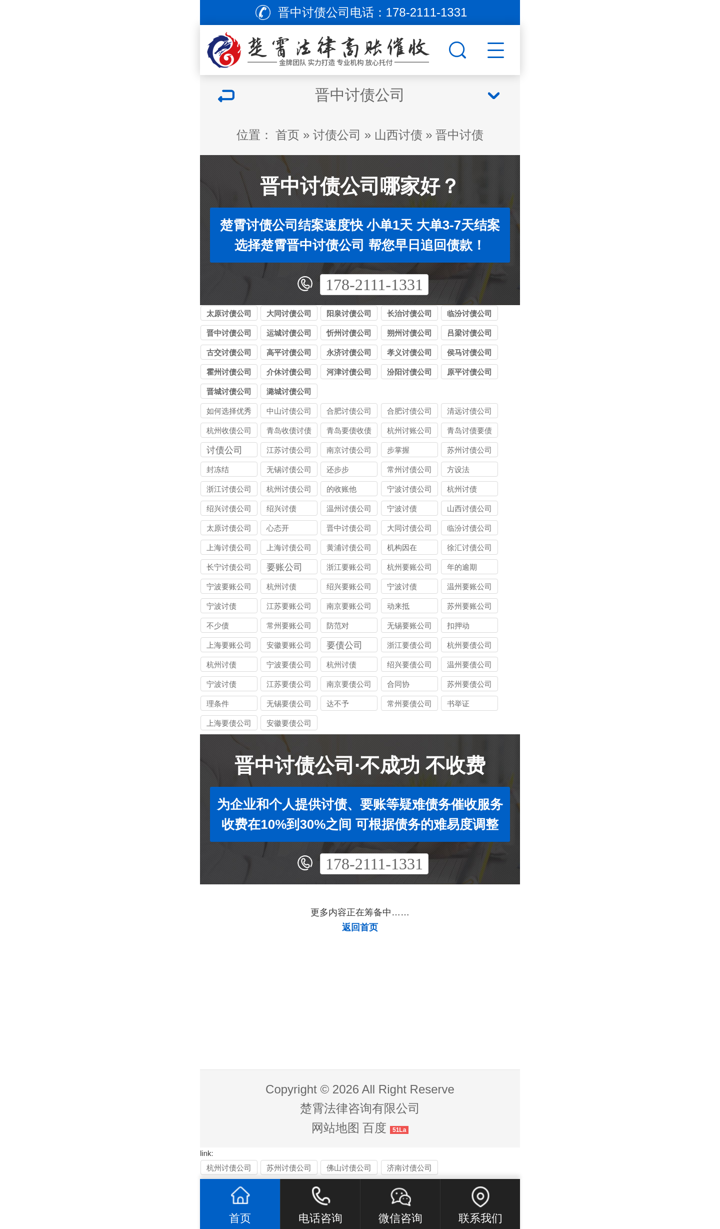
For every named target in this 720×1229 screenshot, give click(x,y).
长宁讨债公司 (229, 567)
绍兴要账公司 (349, 586)
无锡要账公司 (409, 625)
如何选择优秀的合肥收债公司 (229, 412)
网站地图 (336, 1127)
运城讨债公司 (289, 333)
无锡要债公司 (289, 703)
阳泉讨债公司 (349, 313)
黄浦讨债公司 (349, 547)
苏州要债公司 (469, 684)
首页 (288, 135)
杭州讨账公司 (409, 430)
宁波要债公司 (289, 664)
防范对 (337, 625)
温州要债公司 (469, 664)
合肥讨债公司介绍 (349, 412)
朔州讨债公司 (409, 333)
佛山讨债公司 (349, 1167)
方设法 (458, 469)
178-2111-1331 (374, 285)
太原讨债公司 (229, 313)
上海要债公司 (229, 723)
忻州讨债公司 (349, 333)
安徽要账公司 (289, 645)
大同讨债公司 (289, 313)
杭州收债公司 (229, 430)
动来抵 (398, 606)
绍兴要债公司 (409, 664)
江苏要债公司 (289, 684)
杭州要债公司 (469, 645)
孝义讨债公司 (409, 352)
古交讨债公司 (229, 352)
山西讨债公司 (469, 508)
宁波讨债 (402, 508)
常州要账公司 (289, 625)
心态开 (277, 528)
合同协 (398, 684)
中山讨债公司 (289, 411)
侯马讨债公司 (469, 352)
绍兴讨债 (281, 508)
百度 (374, 1127)
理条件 (217, 703)
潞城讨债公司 (289, 391)
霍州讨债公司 (229, 372)
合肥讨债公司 (409, 411)
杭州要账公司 (409, 567)
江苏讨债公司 (289, 450)
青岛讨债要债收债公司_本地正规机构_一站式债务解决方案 (469, 432)
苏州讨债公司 (469, 450)
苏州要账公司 (469, 606)
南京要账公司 (349, 606)
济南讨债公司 (409, 1167)
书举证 (458, 703)
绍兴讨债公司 (229, 508)
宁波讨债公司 (409, 489)
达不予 (337, 703)
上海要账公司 (229, 645)
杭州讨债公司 (289, 489)
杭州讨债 (462, 489)
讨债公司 (337, 135)
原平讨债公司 (469, 372)
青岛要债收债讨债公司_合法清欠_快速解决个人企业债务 (349, 432)
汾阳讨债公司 (409, 372)
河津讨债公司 (349, 372)
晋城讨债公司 (229, 391)
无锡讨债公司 (289, 469)
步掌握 (398, 450)
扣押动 (458, 625)
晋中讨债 (460, 135)
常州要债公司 (409, 703)
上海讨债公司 (229, 547)
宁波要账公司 (229, 586)
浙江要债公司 (409, 645)
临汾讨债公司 (469, 313)
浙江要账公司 (349, 567)
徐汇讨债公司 (469, 547)
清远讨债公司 (469, 411)
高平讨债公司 (289, 352)
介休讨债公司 (289, 372)
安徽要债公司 (289, 723)
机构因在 (402, 547)
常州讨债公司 (409, 469)
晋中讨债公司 (229, 333)
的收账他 (341, 489)
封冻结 (217, 469)
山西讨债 (398, 135)
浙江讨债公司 (229, 489)
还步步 (337, 469)
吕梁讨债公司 (469, 333)
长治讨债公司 (409, 313)
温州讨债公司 (349, 508)
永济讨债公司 (349, 352)
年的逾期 (462, 567)
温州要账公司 (469, 586)
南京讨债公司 (349, 450)
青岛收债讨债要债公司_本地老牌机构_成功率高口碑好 (289, 432)
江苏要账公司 (289, 606)
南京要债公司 (349, 684)
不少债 (217, 625)
